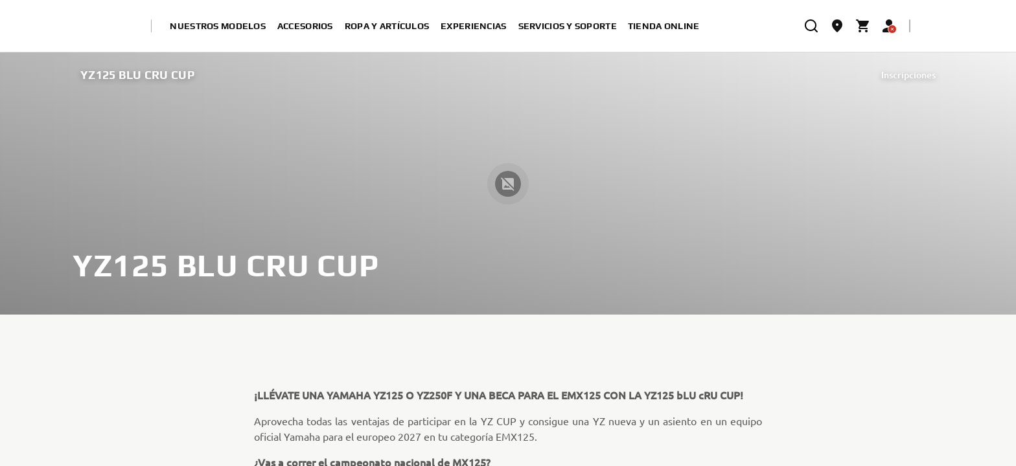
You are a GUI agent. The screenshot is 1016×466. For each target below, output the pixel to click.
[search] (811, 26)
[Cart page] (863, 26)
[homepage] (103, 26)
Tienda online (664, 26)
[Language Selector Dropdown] (930, 26)
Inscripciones (908, 75)
